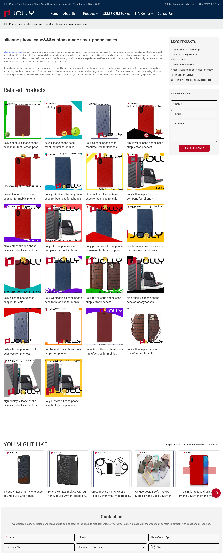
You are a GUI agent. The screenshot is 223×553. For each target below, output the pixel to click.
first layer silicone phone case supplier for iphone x (145, 145)
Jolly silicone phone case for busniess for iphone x (21, 351)
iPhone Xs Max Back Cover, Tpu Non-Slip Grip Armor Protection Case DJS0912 (66, 494)
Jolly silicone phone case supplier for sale (19, 300)
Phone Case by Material (195, 444)
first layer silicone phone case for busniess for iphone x (145, 248)
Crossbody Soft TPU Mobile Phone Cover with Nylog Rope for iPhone (111, 494)
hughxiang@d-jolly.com (180, 4)
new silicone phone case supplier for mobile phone (19, 196)
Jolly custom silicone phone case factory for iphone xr (62, 403)
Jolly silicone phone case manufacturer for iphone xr (102, 145)
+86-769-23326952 (207, 4)
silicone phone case (13, 52)
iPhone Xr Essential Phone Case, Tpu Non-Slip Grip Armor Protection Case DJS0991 (23, 494)
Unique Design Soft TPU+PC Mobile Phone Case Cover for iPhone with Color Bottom (153, 494)
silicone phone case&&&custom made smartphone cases (57, 24)
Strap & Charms (172, 444)
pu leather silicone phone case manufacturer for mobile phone (104, 352)
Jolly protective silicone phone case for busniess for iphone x (63, 196)
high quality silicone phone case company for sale (143, 300)
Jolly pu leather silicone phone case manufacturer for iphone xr (104, 248)
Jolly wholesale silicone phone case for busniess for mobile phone (63, 300)
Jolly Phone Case (13, 24)
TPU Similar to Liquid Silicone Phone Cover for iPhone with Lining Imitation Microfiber (197, 494)
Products (213, 444)
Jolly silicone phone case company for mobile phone (61, 248)
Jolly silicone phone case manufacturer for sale (142, 351)
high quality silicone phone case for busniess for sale (102, 196)
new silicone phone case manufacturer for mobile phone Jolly (60, 145)
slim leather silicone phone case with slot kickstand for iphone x (20, 248)
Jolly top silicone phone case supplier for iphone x (103, 300)
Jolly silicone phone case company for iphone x (142, 196)
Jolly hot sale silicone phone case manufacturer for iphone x (22, 145)
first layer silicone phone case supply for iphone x (63, 351)
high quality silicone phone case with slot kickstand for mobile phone (20, 403)
